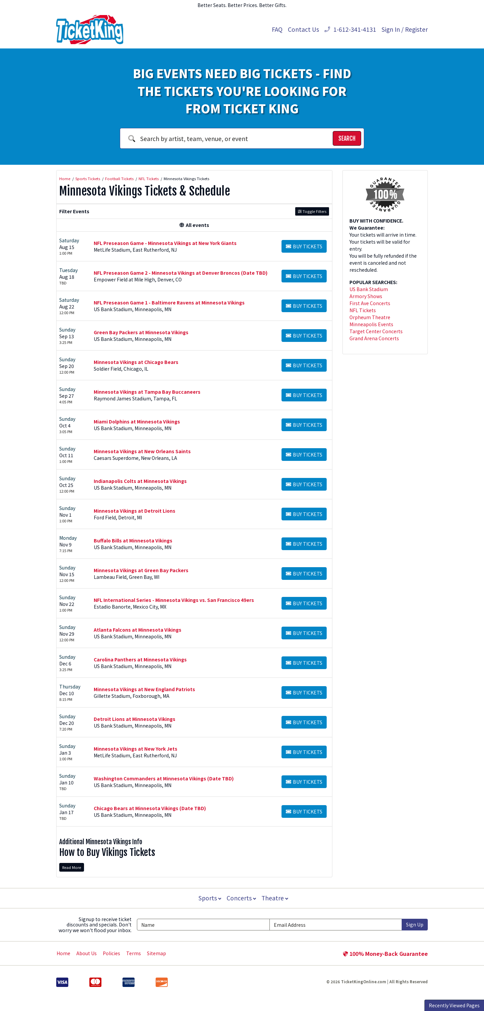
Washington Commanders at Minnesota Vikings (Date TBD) (164, 778)
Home (63, 953)
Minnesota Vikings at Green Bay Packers (141, 570)
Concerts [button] (241, 898)
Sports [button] (209, 898)
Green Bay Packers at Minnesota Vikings (141, 332)
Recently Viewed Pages (454, 1005)
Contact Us (303, 29)
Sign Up (414, 924)
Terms (133, 953)
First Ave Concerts (369, 303)
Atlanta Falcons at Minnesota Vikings (137, 629)
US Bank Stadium (368, 289)
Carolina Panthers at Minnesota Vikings (140, 659)
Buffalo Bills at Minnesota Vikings (133, 540)
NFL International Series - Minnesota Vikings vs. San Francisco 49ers (174, 600)
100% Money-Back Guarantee (385, 954)
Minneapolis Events (371, 324)
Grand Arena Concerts (374, 338)
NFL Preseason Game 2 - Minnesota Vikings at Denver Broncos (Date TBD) (180, 272)
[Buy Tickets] (304, 246)
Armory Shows (365, 296)
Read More (71, 867)
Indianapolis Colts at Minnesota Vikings (140, 481)
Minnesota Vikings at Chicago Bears (136, 362)
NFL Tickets (362, 310)
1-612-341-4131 (350, 29)
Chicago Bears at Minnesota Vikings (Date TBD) (150, 808)
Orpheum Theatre (369, 317)
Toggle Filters (312, 211)
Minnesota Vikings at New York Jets (135, 748)
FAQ (277, 29)
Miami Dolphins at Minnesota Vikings (137, 421)
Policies (111, 953)
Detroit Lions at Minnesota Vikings (134, 719)
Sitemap (156, 953)
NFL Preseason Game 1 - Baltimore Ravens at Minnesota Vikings (169, 302)
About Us (86, 953)
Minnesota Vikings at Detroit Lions (134, 510)
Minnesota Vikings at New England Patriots (144, 689)
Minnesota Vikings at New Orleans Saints (142, 451)
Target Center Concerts (376, 331)
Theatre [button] (275, 898)
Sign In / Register (405, 29)
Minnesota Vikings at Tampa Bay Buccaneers (147, 391)
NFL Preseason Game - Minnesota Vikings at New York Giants (165, 243)
